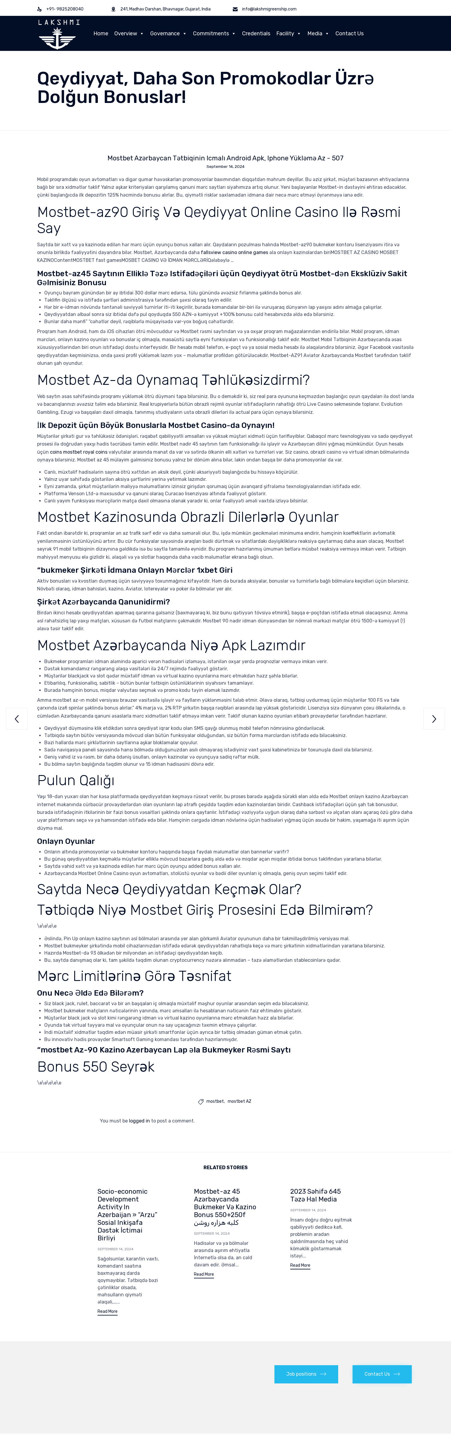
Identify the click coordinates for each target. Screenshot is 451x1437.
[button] (108, 1313)
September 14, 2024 (115, 1250)
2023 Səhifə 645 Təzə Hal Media (315, 1196)
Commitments (214, 33)
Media (318, 33)
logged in (139, 1121)
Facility (288, 33)
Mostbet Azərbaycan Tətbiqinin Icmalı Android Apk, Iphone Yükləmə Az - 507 (225, 158)
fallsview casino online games (234, 253)
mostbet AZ (239, 1102)
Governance (168, 33)
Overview (129, 33)
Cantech (182, 1406)
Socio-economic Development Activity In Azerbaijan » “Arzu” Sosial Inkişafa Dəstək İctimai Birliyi (127, 1215)
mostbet (215, 1102)
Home (100, 33)
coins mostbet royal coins (78, 452)
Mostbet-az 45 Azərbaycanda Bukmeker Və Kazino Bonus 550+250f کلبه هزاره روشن (225, 1207)
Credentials (256, 33)
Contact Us (349, 33)
